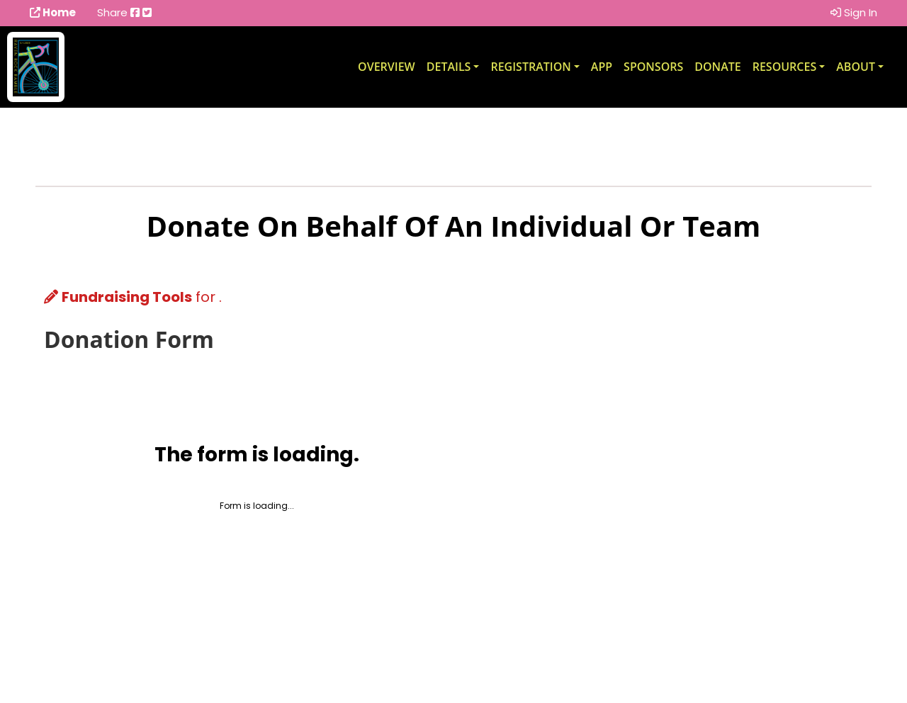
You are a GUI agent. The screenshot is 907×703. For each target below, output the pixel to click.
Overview (386, 66)
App (601, 66)
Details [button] (449, 66)
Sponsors (653, 66)
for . (133, 297)
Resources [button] (785, 66)
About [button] (855, 66)
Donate (717, 66)
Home (53, 12)
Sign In (853, 12)
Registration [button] (530, 66)
